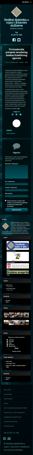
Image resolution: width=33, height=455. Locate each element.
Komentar (11, 232)
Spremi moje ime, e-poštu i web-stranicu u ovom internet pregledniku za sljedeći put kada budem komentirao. (17, 271)
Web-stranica (8, 261)
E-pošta (11, 255)
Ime (10, 249)
